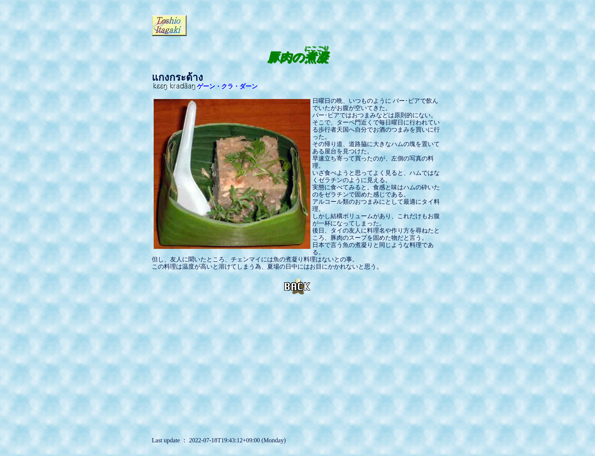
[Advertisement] (277, 24)
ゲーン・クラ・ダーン (206, 86)
